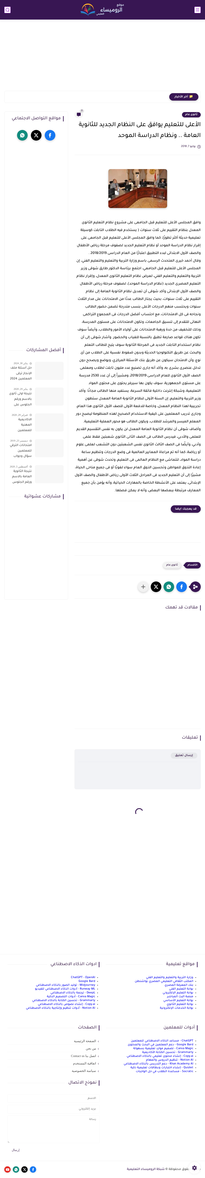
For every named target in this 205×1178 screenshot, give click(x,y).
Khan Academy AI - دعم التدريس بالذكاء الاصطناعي (158, 1063)
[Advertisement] (102, 58)
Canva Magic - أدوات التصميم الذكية (71, 996)
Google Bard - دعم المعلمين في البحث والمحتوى (160, 1044)
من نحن (91, 1048)
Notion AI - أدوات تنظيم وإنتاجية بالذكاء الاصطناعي (60, 1008)
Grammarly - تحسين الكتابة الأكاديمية (167, 1052)
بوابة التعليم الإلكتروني (178, 992)
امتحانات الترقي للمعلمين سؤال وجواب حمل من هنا (21, 452)
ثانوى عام (191, 114)
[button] (181, 586)
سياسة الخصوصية (84, 1071)
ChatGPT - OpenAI (83, 977)
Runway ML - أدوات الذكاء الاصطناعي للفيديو (65, 989)
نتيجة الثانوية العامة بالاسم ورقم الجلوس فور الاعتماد (22, 478)
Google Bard (87, 981)
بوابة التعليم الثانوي (180, 1004)
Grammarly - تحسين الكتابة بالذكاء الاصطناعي (63, 1000)
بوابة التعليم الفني (181, 989)
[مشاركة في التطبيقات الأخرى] (143, 586)
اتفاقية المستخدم (84, 1063)
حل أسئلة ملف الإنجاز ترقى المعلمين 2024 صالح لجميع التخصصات (21, 374)
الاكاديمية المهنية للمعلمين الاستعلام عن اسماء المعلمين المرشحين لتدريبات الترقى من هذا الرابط (21, 426)
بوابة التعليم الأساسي (178, 1000)
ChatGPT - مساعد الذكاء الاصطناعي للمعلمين (162, 1041)
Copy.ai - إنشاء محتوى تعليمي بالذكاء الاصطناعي (160, 1056)
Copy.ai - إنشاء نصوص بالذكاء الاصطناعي (66, 1004)
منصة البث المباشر (180, 996)
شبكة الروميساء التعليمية (146, 1169)
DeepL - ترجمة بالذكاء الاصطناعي (72, 992)
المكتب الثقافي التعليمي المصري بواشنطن (164, 981)
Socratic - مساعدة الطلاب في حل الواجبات (164, 1071)
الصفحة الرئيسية (85, 1041)
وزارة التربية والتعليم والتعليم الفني (169, 977)
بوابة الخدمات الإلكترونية (176, 1008)
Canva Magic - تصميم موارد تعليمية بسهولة (163, 1048)
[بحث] (7, 10)
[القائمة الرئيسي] (197, 10)
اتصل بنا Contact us (83, 1056)
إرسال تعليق (184, 755)
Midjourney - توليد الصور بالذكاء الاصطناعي (65, 985)
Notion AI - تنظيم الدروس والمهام (169, 1060)
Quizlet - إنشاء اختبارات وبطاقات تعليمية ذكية (161, 1067)
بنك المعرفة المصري (179, 985)
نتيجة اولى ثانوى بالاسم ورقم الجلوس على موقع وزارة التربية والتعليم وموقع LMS (20, 400)
